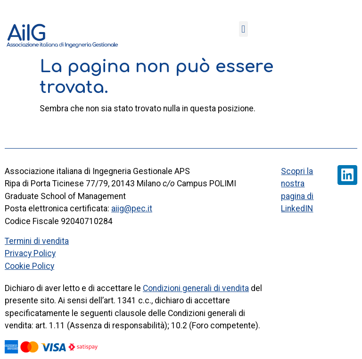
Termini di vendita (37, 241)
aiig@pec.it (131, 208)
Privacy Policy (30, 253)
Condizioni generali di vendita (196, 288)
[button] (243, 29)
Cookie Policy (29, 266)
